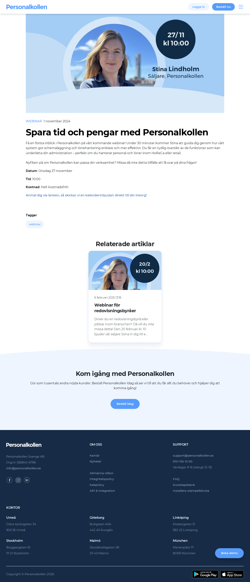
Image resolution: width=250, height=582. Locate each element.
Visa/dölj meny (241, 7)
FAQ (176, 479)
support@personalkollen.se (193, 455)
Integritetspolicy (102, 479)
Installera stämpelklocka (191, 491)
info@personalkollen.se (23, 468)
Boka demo (229, 553)
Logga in (198, 7)
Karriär (95, 455)
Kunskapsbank (184, 485)
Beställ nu (223, 7)
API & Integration (102, 491)
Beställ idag (125, 404)
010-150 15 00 (182, 461)
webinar (35, 224)
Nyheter (95, 461)
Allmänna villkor (101, 473)
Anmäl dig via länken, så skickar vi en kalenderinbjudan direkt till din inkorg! (86, 195)
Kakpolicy (97, 485)
